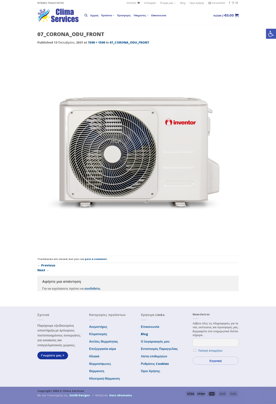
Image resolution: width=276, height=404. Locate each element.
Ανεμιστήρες (98, 327)
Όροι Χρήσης (197, 2)
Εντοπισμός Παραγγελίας (159, 349)
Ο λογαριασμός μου (155, 341)
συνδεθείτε (92, 288)
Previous (46, 265)
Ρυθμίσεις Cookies (155, 364)
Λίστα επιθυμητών (154, 356)
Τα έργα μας (168, 3)
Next (43, 270)
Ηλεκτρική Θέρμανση (104, 378)
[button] (271, 34)
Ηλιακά (94, 356)
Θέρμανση (96, 371)
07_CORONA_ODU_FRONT (129, 42)
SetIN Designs (79, 395)
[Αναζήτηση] (86, 15)
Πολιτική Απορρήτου (210, 350)
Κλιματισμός (98, 334)
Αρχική (94, 15)
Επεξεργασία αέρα (102, 349)
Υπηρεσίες (141, 15)
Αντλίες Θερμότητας (103, 341)
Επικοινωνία (158, 15)
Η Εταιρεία (150, 2)
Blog (183, 2)
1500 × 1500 (96, 42)
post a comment (96, 259)
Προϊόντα (107, 15)
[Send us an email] (237, 3)
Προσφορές (124, 15)
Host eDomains (120, 395)
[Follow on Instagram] (233, 3)
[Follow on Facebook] (229, 3)
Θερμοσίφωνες (100, 364)
